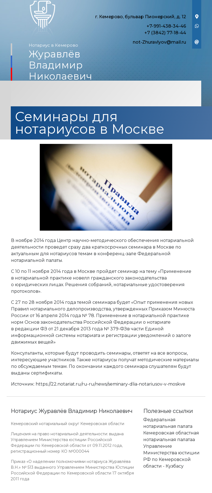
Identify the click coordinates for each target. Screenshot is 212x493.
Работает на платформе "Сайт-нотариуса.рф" (158, 490)
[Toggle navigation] (106, 94)
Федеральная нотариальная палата (167, 423)
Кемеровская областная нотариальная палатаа (171, 436)
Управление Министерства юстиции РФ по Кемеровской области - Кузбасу (171, 456)
